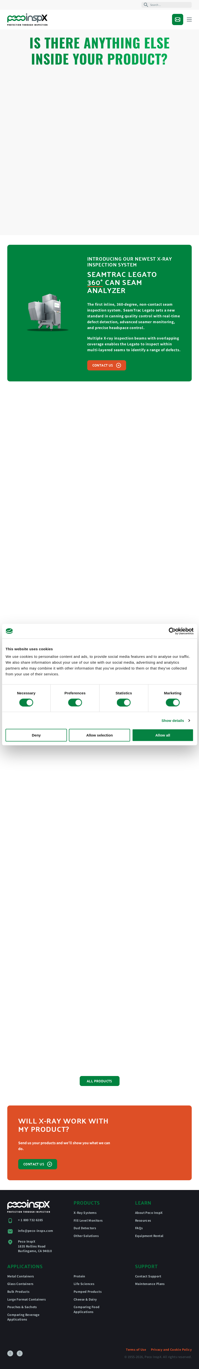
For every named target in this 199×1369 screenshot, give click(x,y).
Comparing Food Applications (87, 1309)
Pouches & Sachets (22, 1307)
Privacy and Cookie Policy (171, 1349)
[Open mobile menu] (189, 19)
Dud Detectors (85, 1228)
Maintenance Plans (150, 1284)
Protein (79, 1276)
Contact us (106, 365)
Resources (143, 1220)
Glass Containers (20, 1284)
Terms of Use (136, 1349)
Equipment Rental (149, 1236)
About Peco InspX (149, 1212)
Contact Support (148, 1276)
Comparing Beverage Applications (23, 1317)
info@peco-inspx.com (35, 1230)
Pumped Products (88, 1291)
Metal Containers (20, 1276)
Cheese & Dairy (85, 1299)
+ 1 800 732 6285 (30, 1220)
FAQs (139, 1228)
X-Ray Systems (85, 1212)
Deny (36, 735)
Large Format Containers (26, 1299)
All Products (99, 1081)
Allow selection (99, 735)
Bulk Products (18, 1291)
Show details (173, 720)
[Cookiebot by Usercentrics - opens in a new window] (172, 631)
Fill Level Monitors (88, 1220)
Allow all (162, 735)
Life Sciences (84, 1284)
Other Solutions (86, 1236)
